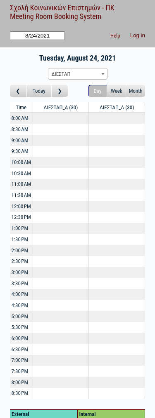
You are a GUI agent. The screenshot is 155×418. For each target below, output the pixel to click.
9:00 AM (20, 140)
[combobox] (77, 74)
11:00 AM (21, 184)
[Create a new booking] (61, 118)
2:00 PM (20, 250)
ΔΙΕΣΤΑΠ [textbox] (61, 74)
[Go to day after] (60, 91)
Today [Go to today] (39, 91)
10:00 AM (21, 162)
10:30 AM (21, 173)
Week (116, 91)
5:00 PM (20, 316)
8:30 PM (20, 393)
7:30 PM (20, 371)
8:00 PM (20, 382)
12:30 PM (21, 217)
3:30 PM (20, 283)
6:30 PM (20, 349)
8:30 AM (20, 129)
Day (98, 91)
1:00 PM (20, 228)
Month (136, 91)
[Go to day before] (18, 91)
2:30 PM (20, 261)
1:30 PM (20, 239)
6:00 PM (20, 338)
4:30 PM (20, 305)
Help (115, 36)
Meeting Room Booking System (55, 16)
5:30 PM (20, 327)
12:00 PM (21, 206)
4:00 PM (20, 294)
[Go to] (37, 35)
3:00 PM (20, 272)
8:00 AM (20, 118)
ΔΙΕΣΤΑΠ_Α (61, 107)
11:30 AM (21, 195)
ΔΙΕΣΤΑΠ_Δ (117, 107)
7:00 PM (20, 360)
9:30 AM (20, 151)
